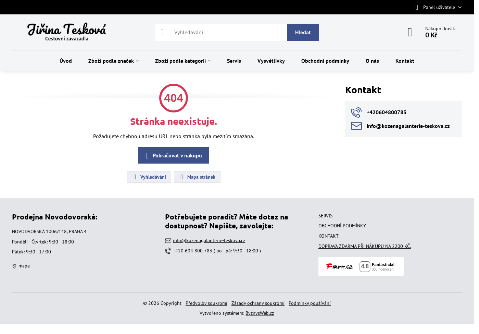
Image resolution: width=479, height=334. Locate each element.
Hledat (303, 32)
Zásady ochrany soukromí (258, 303)
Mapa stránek (196, 177)
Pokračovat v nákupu (172, 156)
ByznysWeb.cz (259, 313)
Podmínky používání (310, 303)
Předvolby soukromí (206, 303)
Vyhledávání (148, 177)
